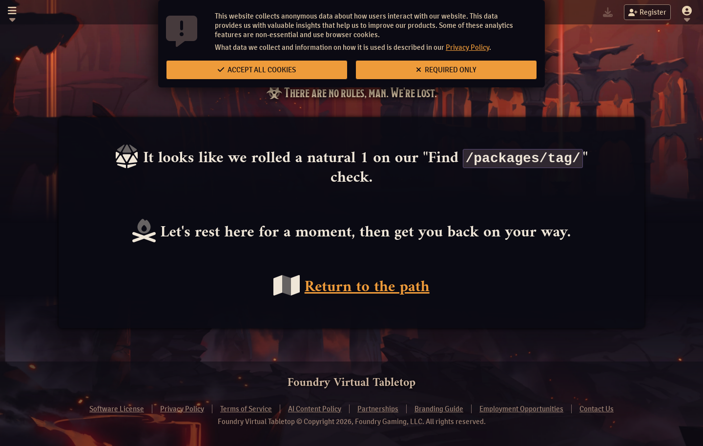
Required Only (446, 69)
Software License (116, 408)
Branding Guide (438, 408)
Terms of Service (246, 408)
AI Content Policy (314, 408)
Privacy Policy (467, 47)
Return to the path (367, 287)
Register (647, 12)
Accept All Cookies (257, 69)
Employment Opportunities (521, 408)
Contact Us (596, 408)
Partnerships (377, 408)
